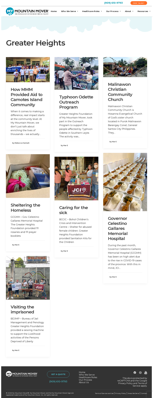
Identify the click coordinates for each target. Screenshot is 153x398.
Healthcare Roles (92, 11)
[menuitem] (116, 3)
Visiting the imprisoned (22, 309)
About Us (84, 382)
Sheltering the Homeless (25, 207)
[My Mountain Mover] (27, 11)
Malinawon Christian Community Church (120, 92)
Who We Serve (69, 11)
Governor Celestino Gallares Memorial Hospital (118, 228)
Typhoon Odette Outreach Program (76, 102)
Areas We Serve (133, 393)
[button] (28, 69)
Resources (144, 11)
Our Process (113, 11)
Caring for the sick (73, 210)
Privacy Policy (125, 383)
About (129, 11)
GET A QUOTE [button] (58, 374)
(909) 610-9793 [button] (58, 381)
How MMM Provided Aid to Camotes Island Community (26, 97)
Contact (144, 393)
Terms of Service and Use (104, 393)
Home (54, 11)
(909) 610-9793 (113, 2)
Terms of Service (140, 384)
